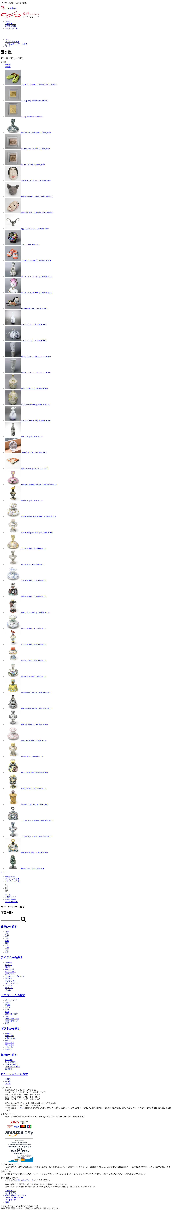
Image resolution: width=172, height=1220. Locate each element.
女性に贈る (9, 1047)
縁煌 (7, 1202)
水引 (7, 1016)
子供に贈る (9, 1043)
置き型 (8, 46)
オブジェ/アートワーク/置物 (16, 44)
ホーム (8, 21)
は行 (7, 943)
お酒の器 (8, 962)
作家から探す (10, 876)
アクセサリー (10, 981)
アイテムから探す (12, 42)
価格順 (8, 64)
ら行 (7, 950)
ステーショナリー (12, 983)
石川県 (8, 1079)
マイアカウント (11, 28)
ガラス (8, 1007)
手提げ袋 (8, 1049)
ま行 (7, 945)
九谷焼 (8, 1002)
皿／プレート (10, 972)
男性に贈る (9, 1045)
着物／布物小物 (11, 1021)
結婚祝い (8, 1033)
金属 (7, 1009)
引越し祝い (9, 1036)
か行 (7, 934)
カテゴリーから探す (13, 881)
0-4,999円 (8, 1060)
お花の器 (8, 965)
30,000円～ (9, 1069)
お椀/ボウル (9, 974)
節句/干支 (9, 988)
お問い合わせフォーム (24, 1180)
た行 (7, 938)
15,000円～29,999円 (12, 1067)
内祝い (8, 1040)
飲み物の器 (9, 969)
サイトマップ (10, 1200)
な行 (7, 941)
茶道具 (8, 967)
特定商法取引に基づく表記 (15, 1195)
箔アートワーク (11, 1000)
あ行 (7, 931)
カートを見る (8, 8)
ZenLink (21, 1108)
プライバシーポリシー (14, 1198)
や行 (7, 948)
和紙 (7, 1023)
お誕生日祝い (10, 1038)
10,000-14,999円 (11, 1064)
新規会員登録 (10, 26)
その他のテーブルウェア (15, 976)
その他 (8, 990)
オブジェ (8, 985)
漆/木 (7, 1012)
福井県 (8, 1084)
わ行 (7, 952)
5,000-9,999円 (10, 1062)
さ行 (7, 936)
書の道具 (8, 978)
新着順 (8, 67)
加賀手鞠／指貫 (11, 1014)
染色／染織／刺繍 (12, 1019)
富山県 (8, 1081)
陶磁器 (8, 1005)
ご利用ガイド (10, 24)
